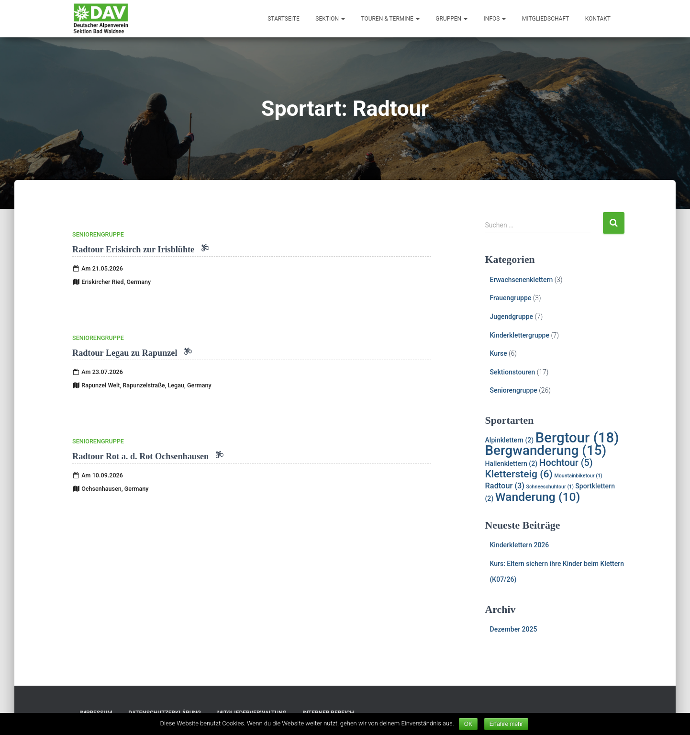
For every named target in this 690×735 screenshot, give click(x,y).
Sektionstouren (512, 372)
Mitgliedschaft (545, 18)
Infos (495, 18)
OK (468, 724)
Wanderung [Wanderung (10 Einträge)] (537, 497)
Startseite (283, 18)
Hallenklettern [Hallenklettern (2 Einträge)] (511, 463)
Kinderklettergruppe (519, 335)
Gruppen (451, 18)
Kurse (498, 353)
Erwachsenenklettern (521, 279)
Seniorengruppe (98, 234)
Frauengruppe (511, 298)
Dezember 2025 (513, 629)
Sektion (330, 18)
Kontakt (598, 18)
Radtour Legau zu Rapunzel (132, 353)
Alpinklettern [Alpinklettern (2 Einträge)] (509, 440)
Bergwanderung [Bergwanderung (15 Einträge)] (546, 450)
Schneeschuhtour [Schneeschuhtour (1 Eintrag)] (550, 487)
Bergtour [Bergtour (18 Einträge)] (577, 438)
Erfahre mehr (506, 724)
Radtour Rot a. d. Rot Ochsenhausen (147, 456)
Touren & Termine (390, 18)
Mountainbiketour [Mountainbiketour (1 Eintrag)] (578, 476)
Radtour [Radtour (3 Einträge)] (505, 485)
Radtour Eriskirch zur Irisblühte (140, 249)
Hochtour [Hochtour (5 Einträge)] (566, 462)
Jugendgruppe (512, 316)
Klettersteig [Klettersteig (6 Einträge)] (519, 474)
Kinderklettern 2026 (519, 545)
